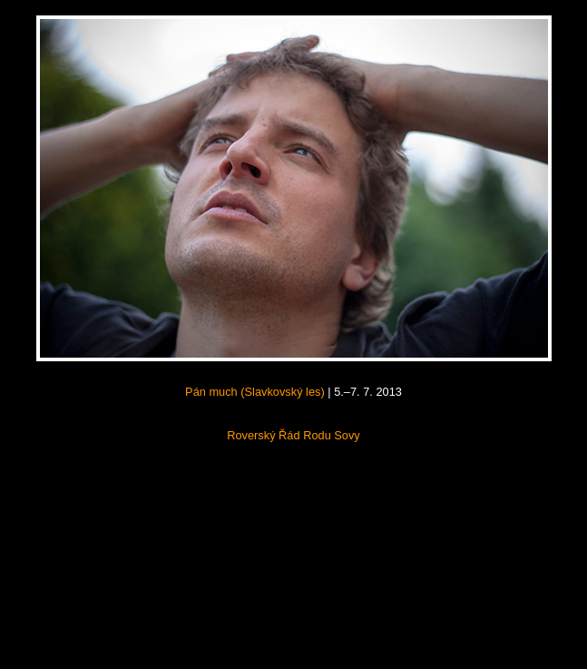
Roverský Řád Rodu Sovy (293, 435)
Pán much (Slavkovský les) (255, 391)
